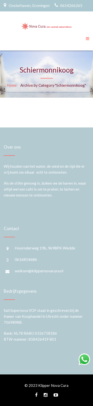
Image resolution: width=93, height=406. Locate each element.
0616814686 (26, 259)
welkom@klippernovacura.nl (39, 270)
